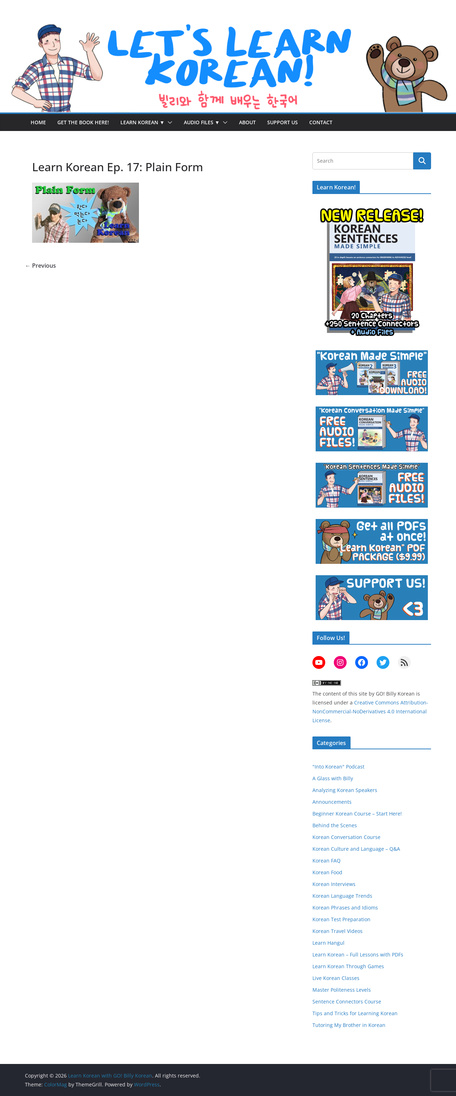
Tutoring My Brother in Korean (348, 1025)
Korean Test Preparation (341, 919)
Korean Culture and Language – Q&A (356, 848)
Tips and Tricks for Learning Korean (355, 1013)
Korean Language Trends (342, 895)
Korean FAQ (326, 860)
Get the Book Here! (83, 122)
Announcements (332, 801)
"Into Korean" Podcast (338, 766)
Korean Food (327, 872)
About (247, 122)
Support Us (282, 122)
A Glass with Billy (332, 778)
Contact (320, 122)
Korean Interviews (334, 884)
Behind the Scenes (334, 825)
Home (38, 122)
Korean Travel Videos (337, 931)
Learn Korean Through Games (348, 966)
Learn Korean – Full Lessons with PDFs (357, 954)
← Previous (40, 265)
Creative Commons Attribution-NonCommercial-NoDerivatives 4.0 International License (370, 711)
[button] (168, 122)
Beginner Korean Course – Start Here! (357, 813)
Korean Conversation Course (346, 837)
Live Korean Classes (335, 978)
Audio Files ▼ (202, 122)
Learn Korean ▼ (142, 122)
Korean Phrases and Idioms (345, 907)
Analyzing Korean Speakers (344, 790)
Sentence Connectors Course (346, 1001)
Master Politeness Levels (341, 989)
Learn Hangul (328, 942)
